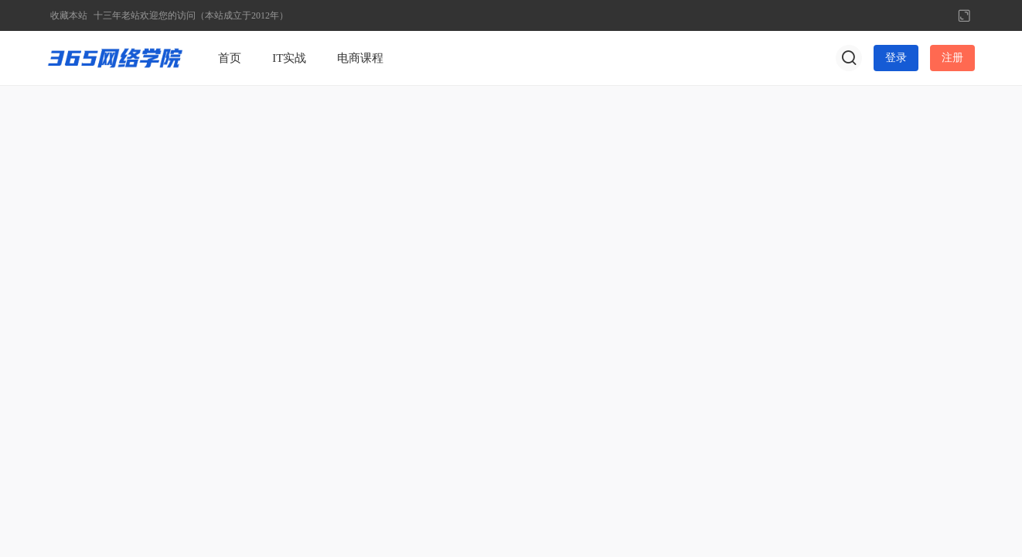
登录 (896, 57)
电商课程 (360, 58)
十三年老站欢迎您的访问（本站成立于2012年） (191, 15)
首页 (229, 58)
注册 (952, 57)
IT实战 (289, 58)
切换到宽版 (964, 15)
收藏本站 (68, 15)
